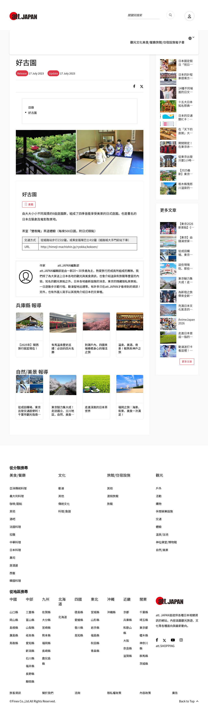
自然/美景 (162, 550)
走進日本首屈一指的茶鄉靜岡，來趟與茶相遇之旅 (185, 335)
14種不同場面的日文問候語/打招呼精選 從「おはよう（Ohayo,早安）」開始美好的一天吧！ (186, 90)
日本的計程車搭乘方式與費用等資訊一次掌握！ (185, 76)
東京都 (144, 627)
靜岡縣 (30, 681)
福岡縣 (46, 643)
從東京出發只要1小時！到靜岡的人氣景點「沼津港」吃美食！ (186, 158)
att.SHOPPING (165, 646)
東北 (94, 599)
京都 (126, 612)
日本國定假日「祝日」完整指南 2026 (185, 62)
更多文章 (187, 361)
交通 (158, 519)
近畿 (127, 599)
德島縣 (79, 612)
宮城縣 (95, 612)
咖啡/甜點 (16, 504)
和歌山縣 (127, 630)
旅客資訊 (15, 693)
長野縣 (30, 674)
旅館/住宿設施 (165, 42)
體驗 (158, 527)
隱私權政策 (114, 693)
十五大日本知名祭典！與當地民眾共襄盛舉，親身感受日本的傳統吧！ (185, 103)
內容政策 (145, 693)
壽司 (12, 558)
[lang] (191, 38)
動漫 (61, 488)
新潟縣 (30, 651)
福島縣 (95, 635)
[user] (189, 16)
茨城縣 (144, 663)
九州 (45, 599)
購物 (158, 504)
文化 (139, 42)
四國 (78, 599)
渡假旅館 (112, 496)
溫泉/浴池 (162, 534)
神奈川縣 (144, 645)
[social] (134, 86)
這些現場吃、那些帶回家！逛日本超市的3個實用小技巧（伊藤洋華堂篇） (186, 266)
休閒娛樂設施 (164, 511)
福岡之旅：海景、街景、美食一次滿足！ (129, 410)
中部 (29, 599)
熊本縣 (46, 635)
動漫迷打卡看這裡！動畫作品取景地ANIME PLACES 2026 (185, 348)
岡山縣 (14, 620)
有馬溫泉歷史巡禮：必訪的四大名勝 (63, 348)
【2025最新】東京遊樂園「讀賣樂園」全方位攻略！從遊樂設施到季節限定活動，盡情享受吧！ (185, 172)
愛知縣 (30, 643)
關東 (143, 599)
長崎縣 (46, 651)
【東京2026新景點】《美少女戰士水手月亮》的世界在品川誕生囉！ (186, 225)
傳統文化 (64, 504)
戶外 (158, 488)
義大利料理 (17, 496)
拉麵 (12, 534)
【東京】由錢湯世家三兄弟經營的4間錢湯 (186, 239)
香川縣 (79, 627)
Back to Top (188, 701)
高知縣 (79, 635)
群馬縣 (144, 656)
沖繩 (110, 599)
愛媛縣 (79, 620)
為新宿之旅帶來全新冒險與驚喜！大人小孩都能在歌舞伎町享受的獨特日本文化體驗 (185, 293)
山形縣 (95, 620)
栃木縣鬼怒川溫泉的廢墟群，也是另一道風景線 (185, 185)
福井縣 (30, 666)
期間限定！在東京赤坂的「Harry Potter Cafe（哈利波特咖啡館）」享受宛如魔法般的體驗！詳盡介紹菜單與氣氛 (186, 144)
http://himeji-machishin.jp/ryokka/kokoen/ (69, 247)
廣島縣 (14, 635)
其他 (12, 511)
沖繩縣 (111, 612)
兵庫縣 (127, 620)
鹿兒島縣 (46, 661)
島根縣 (14, 627)
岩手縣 (95, 627)
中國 (13, 599)
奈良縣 (127, 648)
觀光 (133, 42)
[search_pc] (170, 15)
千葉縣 (144, 612)
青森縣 (95, 651)
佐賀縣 (46, 612)
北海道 (62, 601)
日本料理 (15, 550)
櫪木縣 (144, 635)
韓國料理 (15, 581)
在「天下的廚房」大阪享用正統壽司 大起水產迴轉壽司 (185, 131)
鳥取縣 (14, 643)
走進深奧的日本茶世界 (96, 409)
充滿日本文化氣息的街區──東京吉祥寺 (185, 307)
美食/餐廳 (149, 42)
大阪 (126, 641)
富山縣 (30, 620)
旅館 (110, 504)
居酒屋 (14, 565)
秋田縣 (95, 643)
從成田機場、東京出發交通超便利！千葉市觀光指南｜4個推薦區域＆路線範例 (29, 410)
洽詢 (77, 693)
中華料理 (15, 542)
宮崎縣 (46, 627)
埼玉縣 (144, 620)
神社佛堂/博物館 (166, 542)
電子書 (179, 42)
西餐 (12, 573)
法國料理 (15, 527)
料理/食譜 (64, 511)
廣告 (175, 693)
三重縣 (30, 612)
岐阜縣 (30, 635)
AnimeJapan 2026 (186, 321)
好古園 (32, 113)
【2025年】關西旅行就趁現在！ (28, 346)
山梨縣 (30, 627)
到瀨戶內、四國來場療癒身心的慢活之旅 (96, 348)
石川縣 (30, 658)
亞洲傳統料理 (18, 488)
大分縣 (46, 620)
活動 (158, 496)
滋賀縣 (127, 656)
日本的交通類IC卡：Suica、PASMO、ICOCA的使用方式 (185, 117)
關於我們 (47, 693)
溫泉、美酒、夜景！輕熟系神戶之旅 (129, 348)
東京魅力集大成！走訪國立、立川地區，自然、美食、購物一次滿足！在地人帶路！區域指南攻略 (63, 410)
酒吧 (12, 519)
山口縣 (14, 612)
